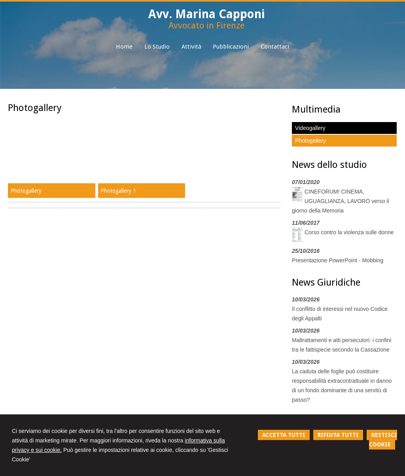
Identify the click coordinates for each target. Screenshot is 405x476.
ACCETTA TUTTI (283, 435)
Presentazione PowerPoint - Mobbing (337, 260)
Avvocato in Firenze (206, 25)
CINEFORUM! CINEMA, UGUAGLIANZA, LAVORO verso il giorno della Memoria (340, 201)
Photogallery (26, 191)
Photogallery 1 (118, 191)
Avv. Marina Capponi (206, 14)
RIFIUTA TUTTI (338, 435)
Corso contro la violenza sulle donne (349, 232)
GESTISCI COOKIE (383, 440)
